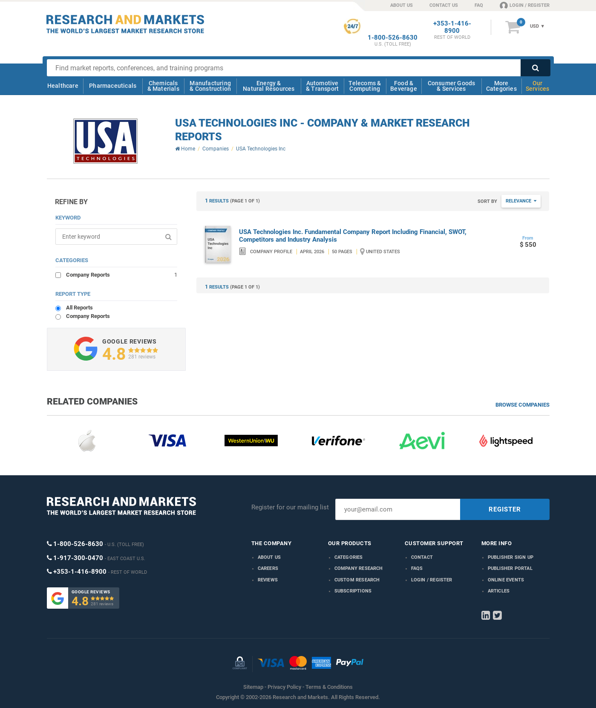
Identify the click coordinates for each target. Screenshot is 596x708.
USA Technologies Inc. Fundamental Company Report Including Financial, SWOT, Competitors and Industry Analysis (352, 235)
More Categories (501, 86)
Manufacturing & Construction (210, 86)
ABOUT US (401, 5)
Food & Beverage (403, 86)
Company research (358, 568)
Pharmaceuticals (112, 85)
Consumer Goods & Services (451, 86)
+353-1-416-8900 (452, 27)
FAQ (479, 5)
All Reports (79, 307)
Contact (422, 557)
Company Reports (122, 274)
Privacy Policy (284, 687)
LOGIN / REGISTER (525, 5)
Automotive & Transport (322, 86)
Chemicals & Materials (163, 86)
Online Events (506, 580)
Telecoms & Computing (364, 86)
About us (269, 557)
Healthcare (62, 85)
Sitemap (253, 687)
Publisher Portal (510, 568)
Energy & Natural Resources (268, 86)
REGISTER (505, 509)
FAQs (417, 568)
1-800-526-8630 (392, 37)
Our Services (538, 86)
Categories (348, 557)
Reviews (268, 580)
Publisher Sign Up (510, 557)
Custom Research (357, 580)
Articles (499, 591)
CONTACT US (443, 5)
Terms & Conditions (329, 687)
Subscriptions (353, 591)
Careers (268, 568)
